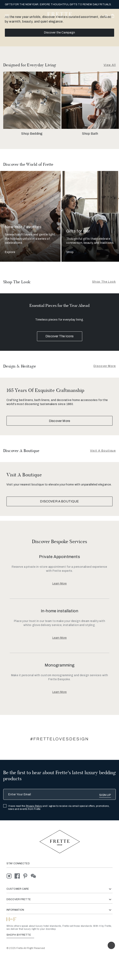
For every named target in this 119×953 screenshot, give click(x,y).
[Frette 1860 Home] (59, 16)
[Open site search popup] (106, 16)
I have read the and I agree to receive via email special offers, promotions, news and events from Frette (59, 807)
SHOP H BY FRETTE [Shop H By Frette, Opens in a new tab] (20, 934)
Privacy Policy (34, 806)
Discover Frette (59, 899)
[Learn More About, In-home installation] (59, 638)
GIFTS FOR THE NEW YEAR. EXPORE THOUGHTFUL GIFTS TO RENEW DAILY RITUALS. (58, 4)
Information (59, 909)
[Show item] (41, 291)
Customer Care (59, 889)
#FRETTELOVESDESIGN (59, 739)
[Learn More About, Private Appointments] (59, 584)
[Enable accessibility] (111, 945)
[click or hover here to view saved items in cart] (112, 15)
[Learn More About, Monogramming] (59, 692)
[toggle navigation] (7, 16)
